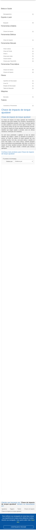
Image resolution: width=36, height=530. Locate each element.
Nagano (12, 509)
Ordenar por (9, 161)
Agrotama (4, 509)
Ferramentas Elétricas (8, 34)
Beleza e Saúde (6, 9)
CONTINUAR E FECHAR (18, 527)
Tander (19, 509)
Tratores (4, 100)
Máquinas (4, 91)
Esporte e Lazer (6, 17)
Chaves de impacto (29, 509)
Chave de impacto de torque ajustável (11, 511)
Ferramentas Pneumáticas (10, 64)
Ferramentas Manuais (8, 43)
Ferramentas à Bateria (8, 26)
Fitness (3, 75)
